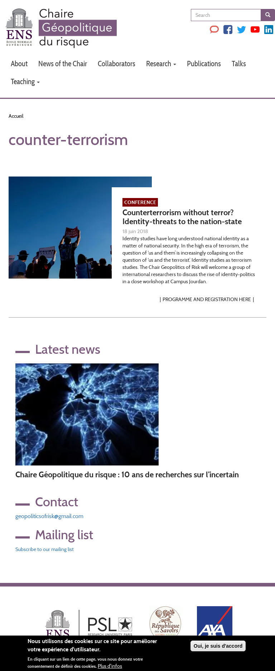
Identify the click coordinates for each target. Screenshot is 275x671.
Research (161, 63)
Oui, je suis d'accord (218, 648)
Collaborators (116, 63)
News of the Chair (62, 63)
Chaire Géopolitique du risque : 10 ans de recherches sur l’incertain (127, 474)
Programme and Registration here (207, 299)
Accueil (16, 116)
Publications (204, 63)
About (19, 63)
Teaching (25, 81)
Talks (239, 63)
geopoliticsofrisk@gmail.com (49, 516)
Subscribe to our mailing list (44, 549)
